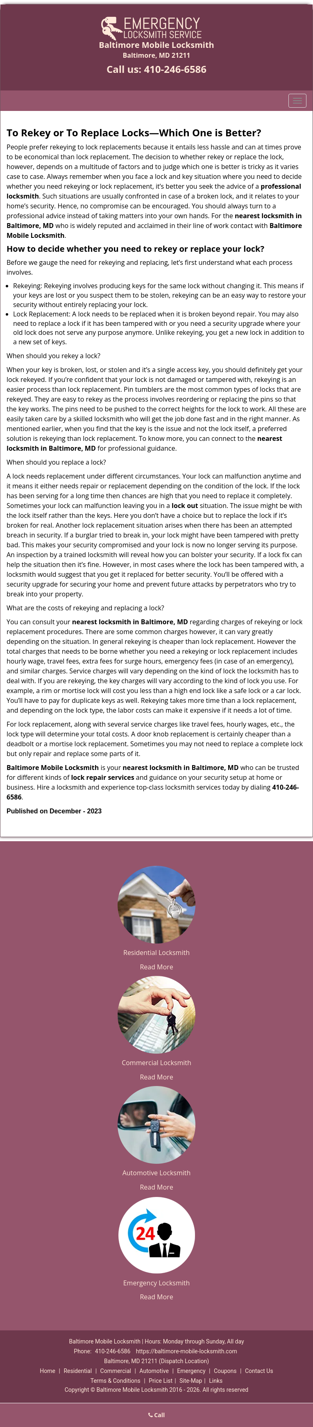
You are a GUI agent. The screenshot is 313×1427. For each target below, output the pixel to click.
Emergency (191, 1371)
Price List (160, 1380)
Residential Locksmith (156, 952)
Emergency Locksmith (156, 1282)
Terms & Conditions (116, 1380)
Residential (78, 1371)
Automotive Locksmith (156, 1172)
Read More (156, 966)
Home (47, 1371)
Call (156, 1415)
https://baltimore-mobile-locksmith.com (186, 1351)
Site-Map (190, 1380)
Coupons (225, 1371)
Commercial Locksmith (156, 1062)
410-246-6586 (175, 69)
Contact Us (259, 1371)
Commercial (115, 1371)
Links (215, 1380)
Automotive (154, 1371)
